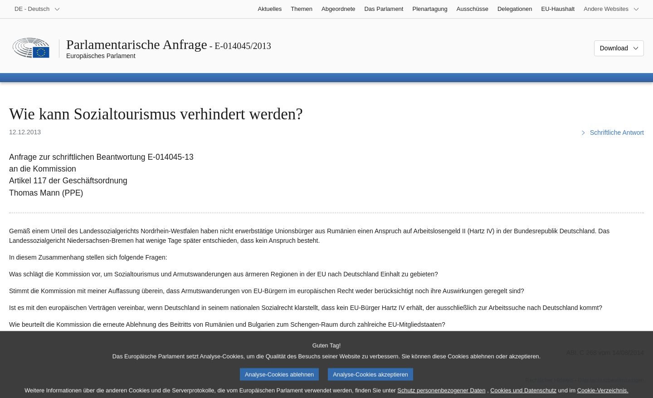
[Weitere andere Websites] (611, 9)
